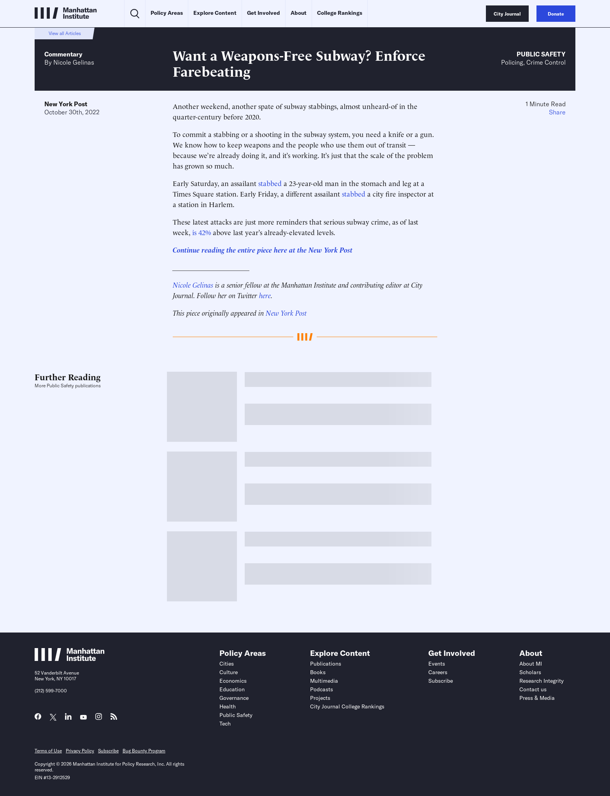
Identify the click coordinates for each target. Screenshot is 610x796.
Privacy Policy (80, 751)
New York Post (65, 103)
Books (318, 672)
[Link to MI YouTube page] (83, 717)
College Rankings (339, 12)
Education (232, 689)
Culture (228, 672)
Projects (320, 697)
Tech (225, 723)
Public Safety (541, 54)
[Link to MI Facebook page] (38, 718)
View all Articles (65, 33)
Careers (437, 672)
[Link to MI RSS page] (113, 718)
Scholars (530, 672)
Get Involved (263, 12)
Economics (233, 680)
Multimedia (324, 680)
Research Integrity (541, 680)
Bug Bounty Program (144, 751)
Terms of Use (48, 751)
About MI (530, 663)
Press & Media (537, 697)
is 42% (201, 232)
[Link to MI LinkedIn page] (68, 718)
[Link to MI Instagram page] (98, 719)
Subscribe (440, 680)
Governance (234, 697)
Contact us (533, 689)
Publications (325, 663)
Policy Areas (167, 12)
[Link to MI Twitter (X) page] (53, 717)
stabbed (270, 183)
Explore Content (215, 12)
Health (227, 706)
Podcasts (321, 689)
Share (557, 112)
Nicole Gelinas (73, 62)
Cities (226, 663)
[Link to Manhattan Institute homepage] (70, 658)
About (299, 12)
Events (436, 663)
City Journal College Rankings (347, 706)
